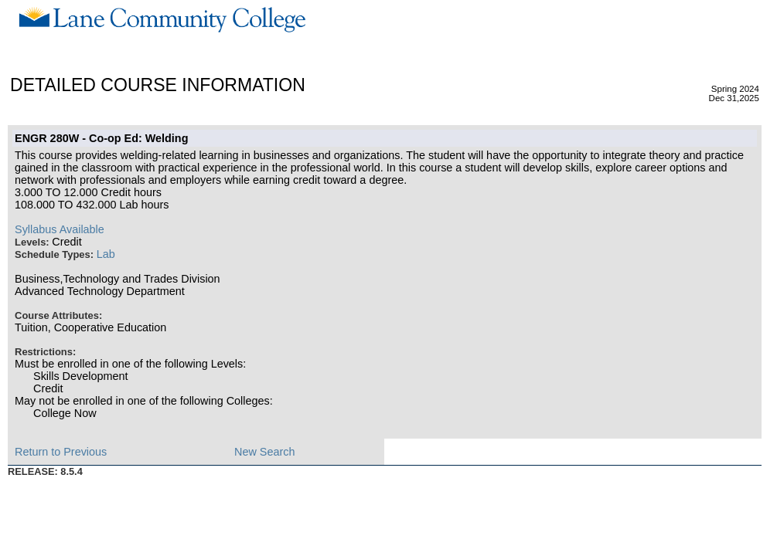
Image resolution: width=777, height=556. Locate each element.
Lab (106, 254)
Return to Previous (61, 452)
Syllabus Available (59, 229)
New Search (264, 452)
